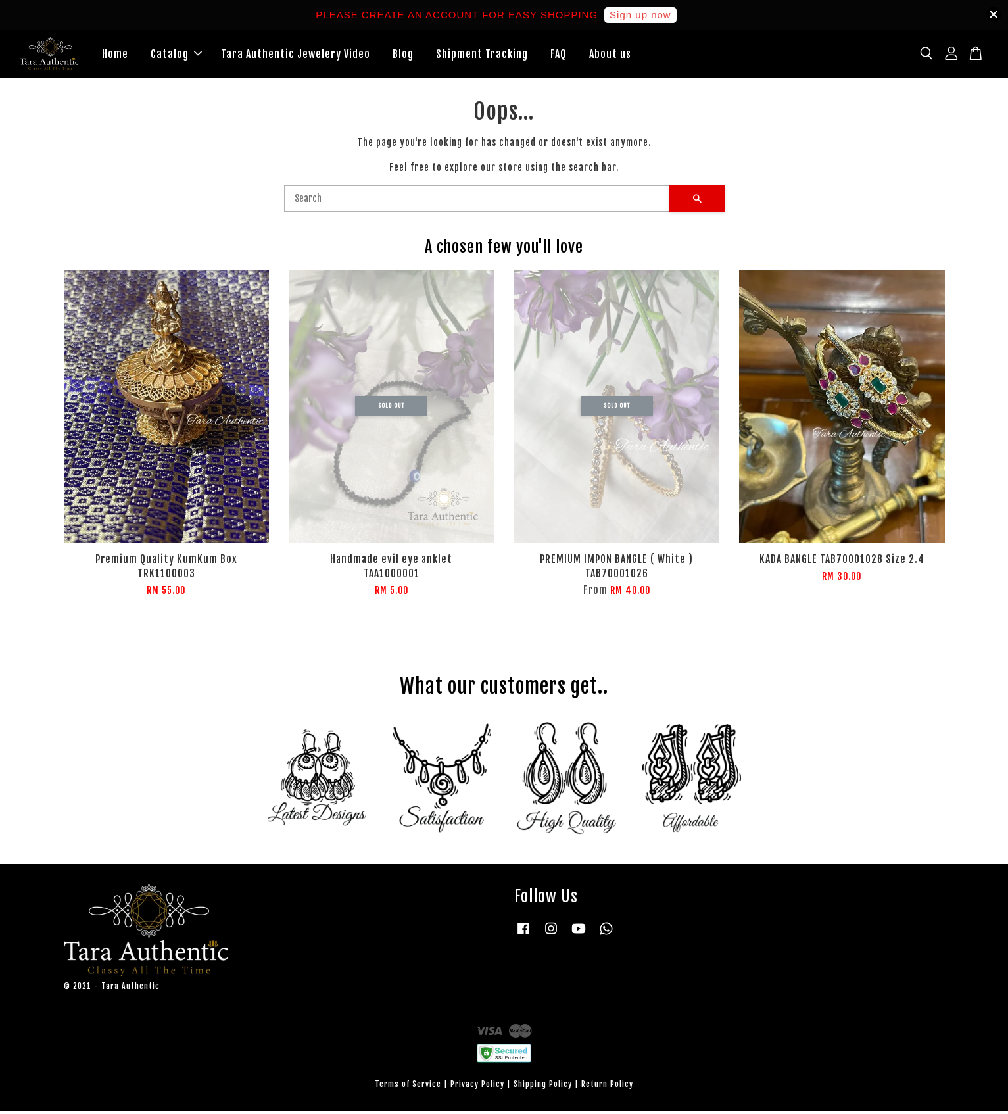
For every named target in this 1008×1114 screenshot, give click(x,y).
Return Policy (607, 1087)
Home (115, 55)
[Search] (476, 202)
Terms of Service (408, 1087)
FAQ (558, 55)
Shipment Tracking (482, 55)
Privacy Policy (477, 1087)
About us (610, 55)
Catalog (176, 55)
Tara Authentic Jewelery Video (295, 55)
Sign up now (640, 14)
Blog (403, 55)
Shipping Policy (543, 1087)
